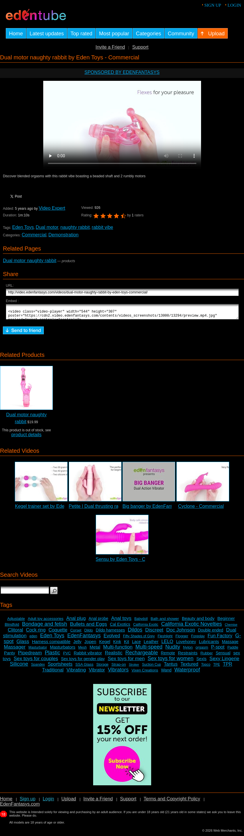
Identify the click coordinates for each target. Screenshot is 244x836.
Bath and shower (165, 621)
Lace (136, 644)
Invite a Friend (110, 47)
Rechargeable (141, 655)
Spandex (38, 667)
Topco (205, 667)
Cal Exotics (120, 627)
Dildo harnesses (110, 632)
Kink (117, 644)
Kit (126, 644)
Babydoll (141, 621)
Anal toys (121, 621)
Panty (9, 655)
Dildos (135, 632)
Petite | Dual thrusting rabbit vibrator (106, 508)
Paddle (232, 650)
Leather (151, 644)
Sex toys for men (126, 661)
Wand (166, 672)
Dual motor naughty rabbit (29, 260)
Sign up (212, 5)
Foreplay (198, 639)
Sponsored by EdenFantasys (122, 72)
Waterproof (187, 672)
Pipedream (30, 655)
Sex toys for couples (36, 661)
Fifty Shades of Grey (139, 639)
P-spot (217, 649)
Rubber (206, 656)
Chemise (231, 627)
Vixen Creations (144, 673)
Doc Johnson (180, 632)
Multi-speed (148, 649)
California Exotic (145, 627)
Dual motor (47, 227)
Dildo (88, 633)
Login (234, 5)
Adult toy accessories (46, 621)
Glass (23, 644)
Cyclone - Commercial (201, 508)
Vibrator (97, 672)
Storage (102, 667)
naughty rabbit (75, 227)
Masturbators (62, 649)
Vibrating (76, 672)
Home (6, 801)
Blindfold (12, 627)
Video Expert (52, 208)
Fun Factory (219, 638)
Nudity (172, 649)
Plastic (52, 655)
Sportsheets (60, 666)
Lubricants (209, 644)
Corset (75, 633)
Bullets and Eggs (88, 626)
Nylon (188, 650)
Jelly (77, 644)
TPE (216, 667)
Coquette (57, 632)
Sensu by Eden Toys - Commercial (131, 561)
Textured (189, 666)
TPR (227, 666)
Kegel (104, 644)
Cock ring (36, 632)
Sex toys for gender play (83, 661)
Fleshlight (165, 639)
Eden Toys (23, 227)
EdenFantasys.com (20, 806)
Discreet (154, 632)
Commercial (34, 234)
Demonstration (63, 234)
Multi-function (118, 649)
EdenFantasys (84, 638)
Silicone (19, 666)
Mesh (82, 650)
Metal (95, 649)
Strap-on (118, 667)
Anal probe (98, 621)
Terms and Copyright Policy (172, 801)
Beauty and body (198, 620)
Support (140, 47)
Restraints (188, 655)
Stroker (134, 667)
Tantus (171, 666)
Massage (230, 644)
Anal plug (76, 620)
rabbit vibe (102, 227)
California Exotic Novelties (191, 626)
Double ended (210, 632)
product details (26, 437)
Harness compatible (51, 644)
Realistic (113, 655)
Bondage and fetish (44, 626)
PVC (67, 656)
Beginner (226, 620)
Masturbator (37, 650)
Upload (68, 801)
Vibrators (118, 672)
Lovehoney (186, 644)
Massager (15, 649)
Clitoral (15, 632)
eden (33, 639)
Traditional (53, 672)
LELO (167, 644)
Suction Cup (151, 667)
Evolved (112, 638)
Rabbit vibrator (88, 655)
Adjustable (16, 621)
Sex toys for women (171, 661)
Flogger (182, 638)
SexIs (201, 661)
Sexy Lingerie (224, 661)
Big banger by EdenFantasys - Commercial (166, 508)
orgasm (202, 650)
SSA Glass (84, 667)
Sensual (223, 655)
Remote (168, 655)
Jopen (90, 644)
